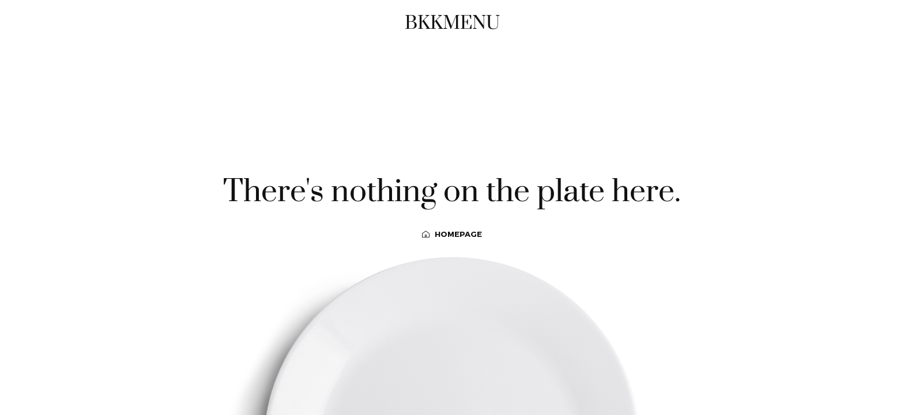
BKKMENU (452, 23)
